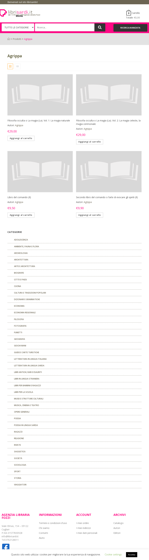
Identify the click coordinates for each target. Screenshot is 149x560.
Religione (19, 438)
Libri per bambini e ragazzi (27, 385)
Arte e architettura (24, 266)
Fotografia (20, 325)
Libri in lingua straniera (26, 378)
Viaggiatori (20, 484)
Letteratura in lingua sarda (29, 365)
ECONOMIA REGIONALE (25, 312)
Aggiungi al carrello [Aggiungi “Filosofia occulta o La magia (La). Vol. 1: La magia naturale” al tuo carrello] (21, 138)
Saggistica (19, 451)
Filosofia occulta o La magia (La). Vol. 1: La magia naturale (38, 120)
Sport (17, 471)
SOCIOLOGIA (20, 464)
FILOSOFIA (19, 319)
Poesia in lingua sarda (26, 425)
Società (18, 458)
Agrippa (19, 125)
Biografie (19, 272)
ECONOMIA (19, 306)
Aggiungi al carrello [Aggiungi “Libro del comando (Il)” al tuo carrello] (21, 215)
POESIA (17, 418)
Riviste (17, 445)
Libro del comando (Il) (19, 197)
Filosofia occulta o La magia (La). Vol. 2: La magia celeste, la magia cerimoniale (108, 122)
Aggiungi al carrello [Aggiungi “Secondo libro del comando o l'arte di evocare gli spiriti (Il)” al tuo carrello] (89, 215)
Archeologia (21, 253)
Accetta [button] (131, 554)
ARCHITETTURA (21, 259)
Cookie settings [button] (113, 554)
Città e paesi (20, 279)
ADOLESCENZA (21, 239)
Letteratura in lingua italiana (30, 359)
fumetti (18, 332)
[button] (130, 28)
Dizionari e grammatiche (27, 299)
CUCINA (17, 286)
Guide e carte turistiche (26, 352)
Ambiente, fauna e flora (26, 246)
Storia (17, 478)
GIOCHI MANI (20, 345)
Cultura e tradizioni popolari (30, 292)
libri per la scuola (23, 392)
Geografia (19, 339)
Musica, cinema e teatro (26, 405)
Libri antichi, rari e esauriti (28, 372)
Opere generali (21, 411)
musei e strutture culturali (28, 398)
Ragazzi (18, 431)
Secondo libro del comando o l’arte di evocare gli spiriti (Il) (107, 197)
